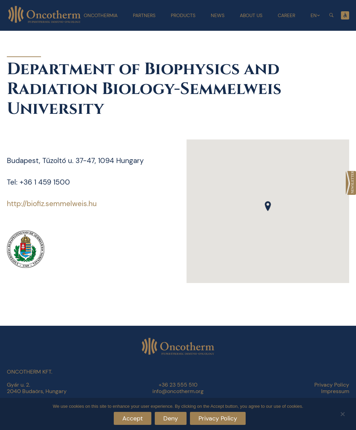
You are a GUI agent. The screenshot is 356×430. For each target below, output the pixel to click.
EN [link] (314, 15)
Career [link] (286, 15)
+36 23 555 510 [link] (178, 384)
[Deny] (342, 413)
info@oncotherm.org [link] (178, 391)
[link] (351, 183)
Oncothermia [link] (101, 15)
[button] (267, 206)
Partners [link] (144, 15)
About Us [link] (251, 15)
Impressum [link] (335, 391)
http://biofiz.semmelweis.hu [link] (52, 204)
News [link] (217, 15)
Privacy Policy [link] (331, 384)
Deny (170, 418)
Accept (132, 418)
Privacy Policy (217, 418)
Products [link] (183, 15)
